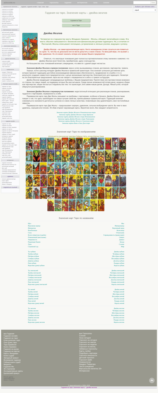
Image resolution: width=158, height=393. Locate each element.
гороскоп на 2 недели (8, 39)
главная (40, 3)
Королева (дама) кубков (36, 265)
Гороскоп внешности (88, 355)
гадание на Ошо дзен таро (9, 104)
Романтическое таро (7, 106)
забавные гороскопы (7, 19)
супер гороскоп (6, 21)
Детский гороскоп (86, 358)
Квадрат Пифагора (87, 364)
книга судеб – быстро (8, 100)
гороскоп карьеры (7, 54)
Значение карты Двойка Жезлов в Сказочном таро (76, 121)
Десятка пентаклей (117, 280)
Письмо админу (8, 377)
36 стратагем (9, 369)
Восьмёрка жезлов (117, 315)
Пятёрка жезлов (33, 313)
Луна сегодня (85, 338)
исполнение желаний (8, 166)
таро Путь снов (6, 114)
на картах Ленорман (7, 93)
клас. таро (45, 6)
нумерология (10, 69)
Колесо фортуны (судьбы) (37, 235)
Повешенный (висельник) (37, 237)
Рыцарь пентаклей (117, 282)
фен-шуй (4, 168)
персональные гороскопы (10, 29)
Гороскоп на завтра (87, 342)
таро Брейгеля (6, 107)
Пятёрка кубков (33, 256)
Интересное (84, 371)
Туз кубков (32, 252)
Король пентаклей (118, 284)
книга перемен (6, 90)
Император (32, 228)
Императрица (119, 226)
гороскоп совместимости (9, 36)
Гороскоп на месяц (87, 347)
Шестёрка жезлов (118, 313)
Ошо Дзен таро (10, 342)
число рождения (6, 79)
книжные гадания (7, 139)
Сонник (82, 336)
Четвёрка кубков (118, 254)
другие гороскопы (10, 58)
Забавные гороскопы (88, 349)
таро (39, 6)
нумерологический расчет (9, 74)
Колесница (120, 230)
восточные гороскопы (10, 46)
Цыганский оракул (11, 373)
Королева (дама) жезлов (36, 322)
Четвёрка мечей (118, 292)
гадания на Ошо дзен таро (9, 145)
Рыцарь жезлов (119, 320)
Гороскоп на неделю (88, 344)
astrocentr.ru (9, 2)
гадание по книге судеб (8, 134)
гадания (68, 3)
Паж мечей (32, 301)
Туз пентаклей (33, 270)
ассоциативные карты (8, 143)
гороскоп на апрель (7, 14)
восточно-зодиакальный (8, 52)
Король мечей (119, 303)
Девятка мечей (33, 299)
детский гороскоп (7, 23)
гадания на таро (6, 123)
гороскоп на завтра (7, 11)
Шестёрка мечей (118, 294)
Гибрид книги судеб (12, 362)
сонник (106, 3)
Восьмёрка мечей (118, 296)
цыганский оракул (7, 116)
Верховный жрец (118, 228)
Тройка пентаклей (34, 273)
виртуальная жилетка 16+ (9, 164)
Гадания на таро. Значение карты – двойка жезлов (79, 387)
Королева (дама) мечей (36, 303)
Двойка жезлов (119, 308)
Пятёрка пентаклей (34, 275)
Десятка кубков (118, 261)
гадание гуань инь (7, 118)
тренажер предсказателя (9, 170)
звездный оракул (6, 138)
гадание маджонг (7, 97)
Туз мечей (31, 289)
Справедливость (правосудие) (113, 235)
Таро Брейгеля (10, 345)
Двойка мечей (119, 289)
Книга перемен (10, 347)
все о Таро (76, 25)
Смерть (121, 237)
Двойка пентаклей (117, 270)
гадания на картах (7, 129)
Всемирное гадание (12, 360)
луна (95, 3)
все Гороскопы (85, 333)
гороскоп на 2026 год (8, 16)
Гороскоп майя (85, 360)
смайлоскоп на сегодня (8, 18)
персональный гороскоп (8, 34)
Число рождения (86, 366)
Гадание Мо (9, 367)
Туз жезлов (32, 308)
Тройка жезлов (33, 311)
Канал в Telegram (7, 184)
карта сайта (5, 180)
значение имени (6, 75)
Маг (122, 223)
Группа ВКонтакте (9, 378)
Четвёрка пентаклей (117, 273)
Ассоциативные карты (13, 371)
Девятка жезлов (33, 317)
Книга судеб (9, 356)
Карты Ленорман (11, 353)
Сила (29, 233)
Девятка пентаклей (34, 280)
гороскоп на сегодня (7, 9)
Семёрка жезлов (33, 315)
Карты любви (85, 351)
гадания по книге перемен (9, 127)
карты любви (6, 37)
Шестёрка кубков (118, 256)
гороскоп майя (6, 61)
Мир (122, 246)
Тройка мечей (33, 292)
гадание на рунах (7, 88)
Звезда (122, 242)
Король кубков (119, 265)
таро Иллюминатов (7, 109)
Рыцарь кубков (119, 263)
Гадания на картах (12, 351)
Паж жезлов (32, 320)
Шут (29, 223)
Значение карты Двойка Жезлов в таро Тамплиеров (76, 119)
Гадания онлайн (11, 336)
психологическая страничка (9, 173)
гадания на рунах (7, 125)
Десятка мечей (119, 299)
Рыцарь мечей (119, 301)
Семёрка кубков (33, 258)
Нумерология (85, 362)
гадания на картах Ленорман (10, 130)
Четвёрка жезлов (118, 311)
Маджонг (7, 364)
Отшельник (120, 233)
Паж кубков (32, 263)
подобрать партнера (8, 41)
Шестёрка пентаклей (117, 275)
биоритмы (5, 26)
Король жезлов (119, 322)
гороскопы (54, 3)
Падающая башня (34, 242)
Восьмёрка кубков (117, 258)
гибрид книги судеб (7, 102)
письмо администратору (9, 179)
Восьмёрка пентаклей (116, 277)
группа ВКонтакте (7, 182)
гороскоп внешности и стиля (10, 25)
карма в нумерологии (8, 81)
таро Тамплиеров (7, 111)
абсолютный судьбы (7, 32)
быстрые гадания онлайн (10, 84)
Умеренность (32, 240)
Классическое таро (12, 340)
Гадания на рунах (11, 349)
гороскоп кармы (6, 55)
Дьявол (121, 240)
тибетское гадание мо (8, 95)
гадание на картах (7, 91)
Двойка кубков (119, 252)
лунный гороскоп (6, 64)
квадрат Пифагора (7, 72)
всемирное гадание (7, 136)
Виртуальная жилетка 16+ (90, 369)
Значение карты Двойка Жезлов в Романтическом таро (76, 112)
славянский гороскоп (8, 63)
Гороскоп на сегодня (88, 340)
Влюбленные (32, 230)
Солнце (121, 244)
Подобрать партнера (88, 353)
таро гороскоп (6, 66)
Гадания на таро (11, 338)
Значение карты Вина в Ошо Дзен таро (76, 123)
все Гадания (9, 334)
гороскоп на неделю (7, 12)
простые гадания (6, 141)
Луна (29, 244)
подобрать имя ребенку (8, 77)
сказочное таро (6, 113)
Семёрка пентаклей (35, 277)
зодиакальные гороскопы (10, 6)
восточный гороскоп (7, 48)
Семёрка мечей (33, 296)
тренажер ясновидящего (9, 171)
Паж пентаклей (33, 282)
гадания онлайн (10, 121)
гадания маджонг (7, 132)
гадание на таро (6, 86)
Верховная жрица (34, 226)
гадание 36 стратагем (8, 98)
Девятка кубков (33, 261)
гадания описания (7, 162)
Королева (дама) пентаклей (37, 284)
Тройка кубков (33, 254)
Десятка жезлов (118, 317)
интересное (82, 3)
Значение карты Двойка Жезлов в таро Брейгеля (76, 115)
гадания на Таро (76, 20)
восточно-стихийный (7, 50)
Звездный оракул (11, 358)
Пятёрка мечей (33, 294)
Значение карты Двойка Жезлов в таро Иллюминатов (76, 117)
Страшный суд (33, 246)
